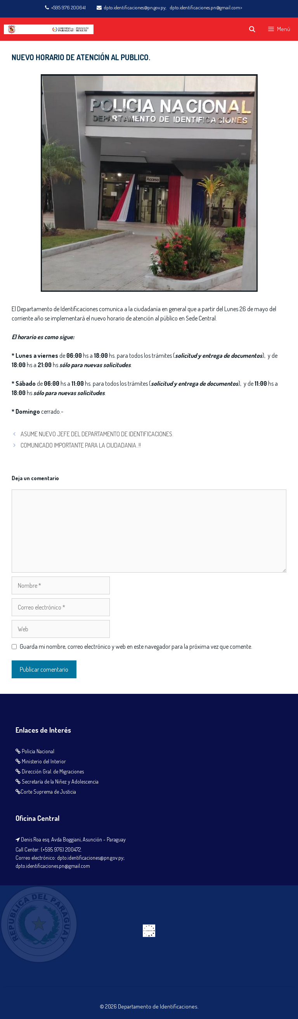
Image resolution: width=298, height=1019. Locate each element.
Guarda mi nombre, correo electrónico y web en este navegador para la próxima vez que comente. (136, 646)
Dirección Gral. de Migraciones (53, 771)
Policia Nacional (38, 751)
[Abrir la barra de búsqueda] (251, 29)
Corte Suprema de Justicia (48, 791)
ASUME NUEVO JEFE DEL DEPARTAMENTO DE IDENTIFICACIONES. (97, 434)
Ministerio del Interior (44, 761)
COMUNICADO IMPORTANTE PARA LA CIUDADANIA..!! (81, 445)
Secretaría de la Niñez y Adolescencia (60, 781)
